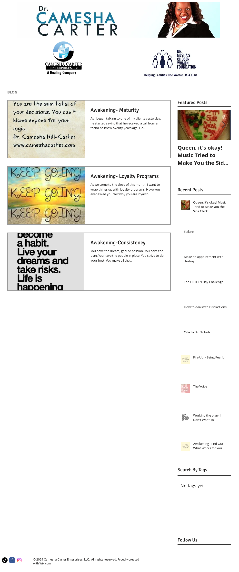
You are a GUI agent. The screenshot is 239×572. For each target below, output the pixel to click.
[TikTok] (5, 560)
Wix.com (45, 563)
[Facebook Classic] (12, 560)
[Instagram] (19, 560)
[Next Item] (223, 125)
